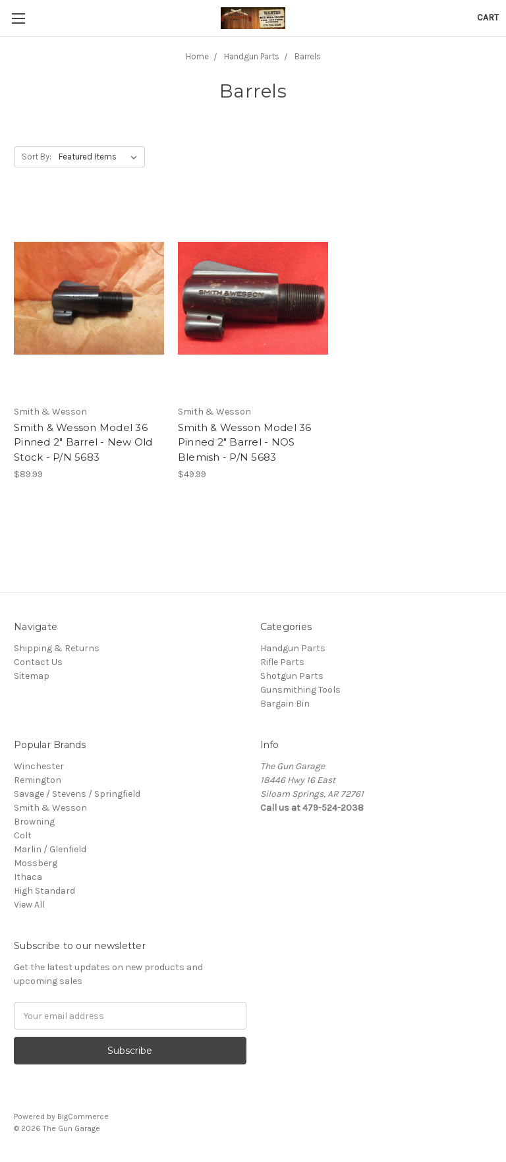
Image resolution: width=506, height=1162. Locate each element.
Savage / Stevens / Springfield (77, 793)
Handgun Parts (292, 648)
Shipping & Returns (56, 648)
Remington (37, 780)
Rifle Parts (282, 662)
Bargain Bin (285, 703)
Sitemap (31, 676)
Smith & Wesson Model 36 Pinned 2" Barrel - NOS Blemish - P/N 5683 (245, 442)
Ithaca (28, 877)
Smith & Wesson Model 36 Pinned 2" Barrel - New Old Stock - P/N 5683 (83, 442)
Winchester (39, 766)
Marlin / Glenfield (50, 849)
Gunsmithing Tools (300, 689)
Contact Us (38, 662)
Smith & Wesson (50, 807)
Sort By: (36, 156)
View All (29, 904)
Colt (23, 835)
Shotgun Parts (291, 676)
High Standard (44, 890)
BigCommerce (83, 1116)
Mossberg (35, 863)
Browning (34, 821)
